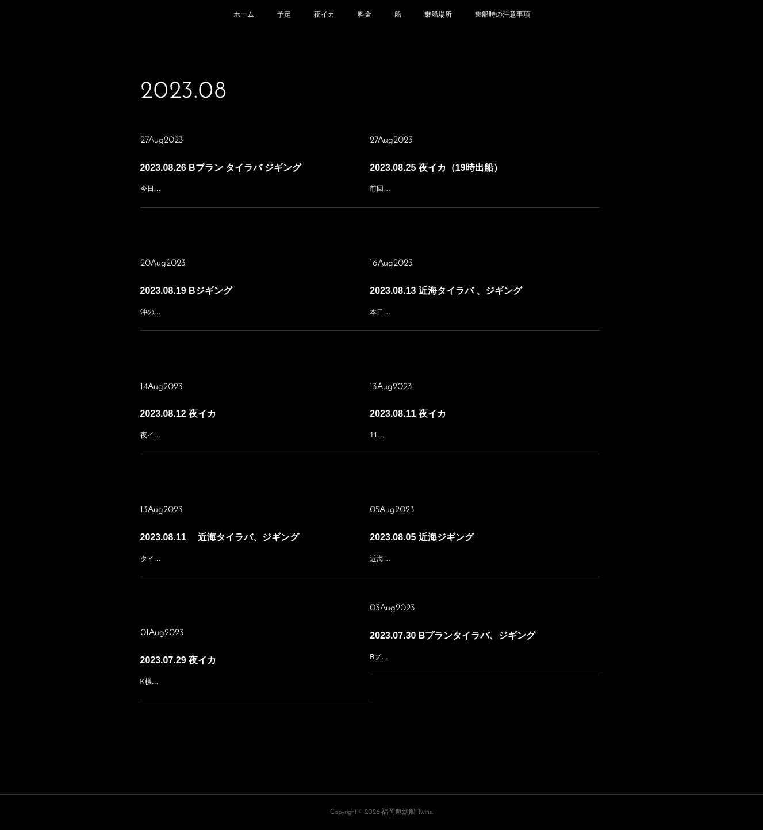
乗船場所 (438, 14)
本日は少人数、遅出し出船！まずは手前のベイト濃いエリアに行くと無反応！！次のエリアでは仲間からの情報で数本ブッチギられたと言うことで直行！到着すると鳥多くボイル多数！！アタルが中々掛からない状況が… (484, 314)
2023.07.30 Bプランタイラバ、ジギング (462, 636)
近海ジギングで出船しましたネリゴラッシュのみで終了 (465, 549)
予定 (284, 14)
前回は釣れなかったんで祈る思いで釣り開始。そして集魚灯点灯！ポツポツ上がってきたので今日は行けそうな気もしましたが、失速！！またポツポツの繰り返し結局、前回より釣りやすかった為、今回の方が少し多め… (484, 195)
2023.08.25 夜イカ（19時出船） (451, 171)
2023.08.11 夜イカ (432, 415)
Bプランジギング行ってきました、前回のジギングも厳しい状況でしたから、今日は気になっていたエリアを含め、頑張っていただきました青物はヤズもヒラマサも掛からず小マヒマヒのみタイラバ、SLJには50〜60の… (484, 659)
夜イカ (324, 14)
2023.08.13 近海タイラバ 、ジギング (458, 292)
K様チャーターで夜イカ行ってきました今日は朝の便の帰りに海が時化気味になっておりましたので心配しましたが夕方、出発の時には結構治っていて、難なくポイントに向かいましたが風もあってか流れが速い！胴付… (254, 684)
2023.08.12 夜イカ (203, 415)
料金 (364, 14)
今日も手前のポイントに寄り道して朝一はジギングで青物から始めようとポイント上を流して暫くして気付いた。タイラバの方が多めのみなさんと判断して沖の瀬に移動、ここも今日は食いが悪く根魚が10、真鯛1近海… (254, 195)
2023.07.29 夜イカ (203, 661)
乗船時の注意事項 (502, 14)
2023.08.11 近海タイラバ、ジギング (231, 538)
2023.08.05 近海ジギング (441, 534)
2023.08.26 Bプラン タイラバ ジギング (232, 171)
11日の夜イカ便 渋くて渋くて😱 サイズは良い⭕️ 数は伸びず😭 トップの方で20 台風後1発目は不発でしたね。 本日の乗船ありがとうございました (484, 437)
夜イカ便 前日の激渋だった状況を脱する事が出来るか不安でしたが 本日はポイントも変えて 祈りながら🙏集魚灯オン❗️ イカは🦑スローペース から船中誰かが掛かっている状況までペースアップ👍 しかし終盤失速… (254, 437)
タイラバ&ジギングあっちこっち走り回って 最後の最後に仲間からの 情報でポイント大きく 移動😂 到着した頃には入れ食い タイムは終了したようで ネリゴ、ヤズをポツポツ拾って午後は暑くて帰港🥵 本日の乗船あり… (255, 561)
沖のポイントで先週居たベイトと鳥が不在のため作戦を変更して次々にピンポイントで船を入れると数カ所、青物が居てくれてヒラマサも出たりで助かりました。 (254, 314)
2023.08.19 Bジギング (208, 292)
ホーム (243, 14)
